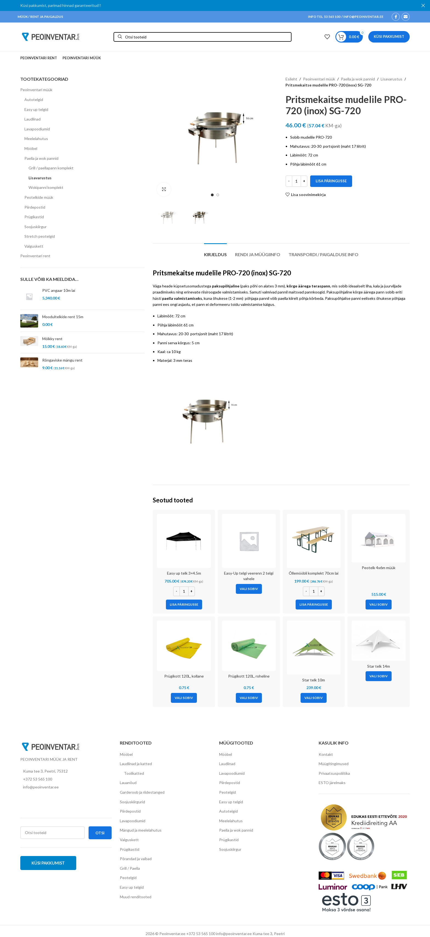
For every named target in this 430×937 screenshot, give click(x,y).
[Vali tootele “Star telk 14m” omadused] (379, 676)
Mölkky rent (52, 338)
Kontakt (326, 754)
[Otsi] (203, 37)
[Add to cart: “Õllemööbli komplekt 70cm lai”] (314, 604)
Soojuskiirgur (35, 226)
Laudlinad (32, 119)
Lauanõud (128, 782)
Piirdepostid (34, 207)
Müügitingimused (334, 763)
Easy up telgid (36, 109)
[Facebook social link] (396, 17)
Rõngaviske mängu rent (62, 360)
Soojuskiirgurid (132, 801)
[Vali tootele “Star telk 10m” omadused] (314, 698)
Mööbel (30, 148)
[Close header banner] (423, 5)
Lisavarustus (40, 177)
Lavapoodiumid (37, 129)
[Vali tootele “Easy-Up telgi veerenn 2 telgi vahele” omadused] (249, 589)
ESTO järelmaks (332, 782)
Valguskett (33, 246)
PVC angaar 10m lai (58, 290)
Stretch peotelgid (39, 236)
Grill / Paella (130, 868)
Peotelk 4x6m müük (378, 567)
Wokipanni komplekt (46, 187)
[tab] (215, 251)
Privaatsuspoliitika (334, 773)
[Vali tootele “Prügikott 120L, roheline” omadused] (249, 698)
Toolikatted (134, 773)
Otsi (99, 832)
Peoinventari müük (36, 89)
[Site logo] (50, 36)
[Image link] (50, 746)
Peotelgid (128, 877)
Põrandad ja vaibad (136, 858)
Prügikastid (34, 216)
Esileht (291, 79)
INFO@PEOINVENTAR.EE (363, 17)
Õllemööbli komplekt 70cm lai (313, 573)
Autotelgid (33, 99)
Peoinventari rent (35, 255)
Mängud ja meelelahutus (141, 830)
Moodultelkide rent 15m (62, 316)
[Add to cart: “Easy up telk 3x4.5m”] (184, 604)
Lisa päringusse (331, 181)
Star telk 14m (378, 666)
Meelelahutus (36, 138)
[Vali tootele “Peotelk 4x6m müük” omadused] (379, 604)
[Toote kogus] (296, 181)
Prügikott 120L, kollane (184, 676)
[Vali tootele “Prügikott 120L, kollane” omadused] (184, 698)
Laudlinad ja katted (136, 763)
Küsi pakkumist (389, 36)
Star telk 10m (313, 680)
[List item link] (66, 779)
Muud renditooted (135, 896)
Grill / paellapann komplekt (51, 168)
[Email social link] (405, 17)
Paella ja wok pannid (41, 158)
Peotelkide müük (38, 197)
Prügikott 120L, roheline (249, 676)
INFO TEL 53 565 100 (324, 17)
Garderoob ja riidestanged (142, 792)
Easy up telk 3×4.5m (184, 573)
